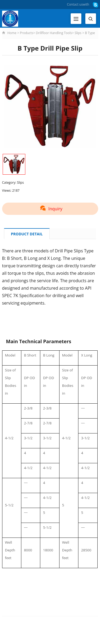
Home (12, 33)
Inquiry (50, 208)
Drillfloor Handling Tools (54, 33)
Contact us (75, 4)
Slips (78, 33)
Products (26, 33)
